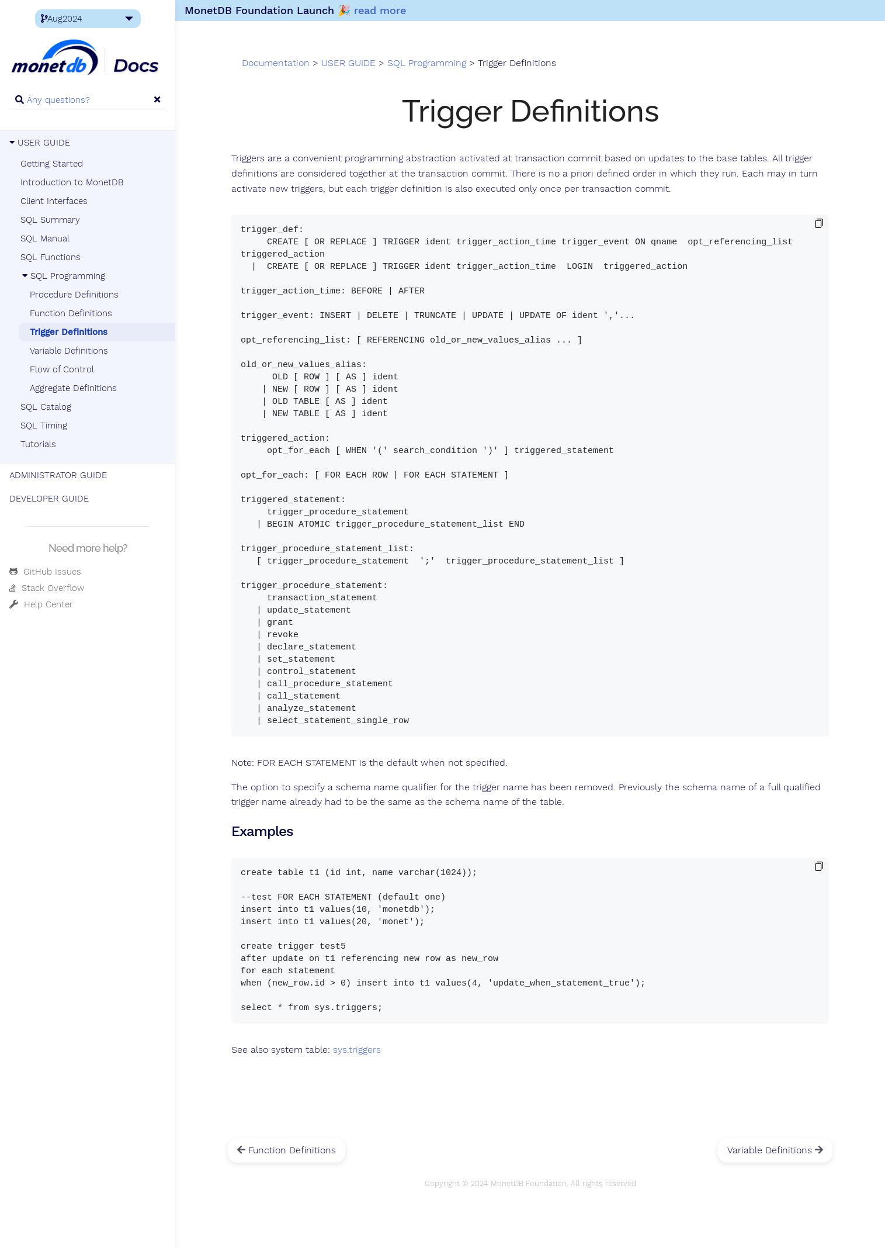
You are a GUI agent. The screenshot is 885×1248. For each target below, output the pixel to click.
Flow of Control (62, 369)
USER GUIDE (39, 142)
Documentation (276, 63)
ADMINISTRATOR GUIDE (58, 475)
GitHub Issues (45, 571)
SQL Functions (50, 257)
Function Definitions (71, 313)
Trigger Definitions (68, 332)
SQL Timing (43, 425)
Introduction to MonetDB (71, 182)
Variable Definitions (69, 350)
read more (380, 10)
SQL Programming (62, 276)
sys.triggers (357, 1050)
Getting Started (51, 163)
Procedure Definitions (74, 294)
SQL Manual (45, 238)
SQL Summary (50, 220)
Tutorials (38, 444)
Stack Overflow (46, 588)
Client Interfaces (54, 201)
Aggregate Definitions (73, 388)
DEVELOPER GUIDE (49, 498)
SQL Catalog (45, 407)
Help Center (41, 604)
